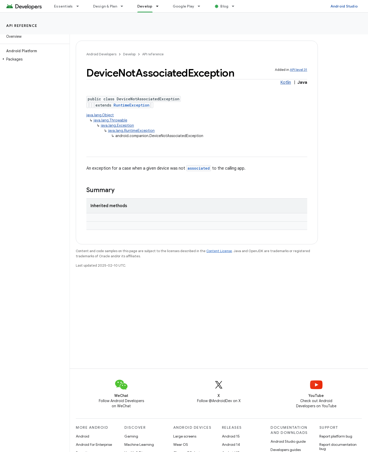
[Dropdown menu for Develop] (160, 6)
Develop (129, 54)
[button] (33, 59)
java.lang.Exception (117, 125)
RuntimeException (131, 105)
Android (82, 436)
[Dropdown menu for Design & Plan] (124, 6)
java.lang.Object (100, 115)
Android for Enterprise (94, 444)
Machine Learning (139, 444)
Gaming (131, 436)
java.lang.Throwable (110, 120)
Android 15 (231, 436)
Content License (219, 251)
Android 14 (231, 444)
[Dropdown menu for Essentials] (80, 6)
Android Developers (101, 54)
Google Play (183, 6)
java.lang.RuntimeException (131, 130)
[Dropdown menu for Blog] (235, 6)
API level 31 (298, 69)
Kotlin (285, 82)
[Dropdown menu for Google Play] (201, 6)
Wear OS (180, 444)
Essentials (63, 6)
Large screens (184, 436)
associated (198, 168)
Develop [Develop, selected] (145, 6)
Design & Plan (105, 6)
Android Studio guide (288, 441)
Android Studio (344, 6)
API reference (21, 25)
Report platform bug (335, 436)
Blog (224, 6)
